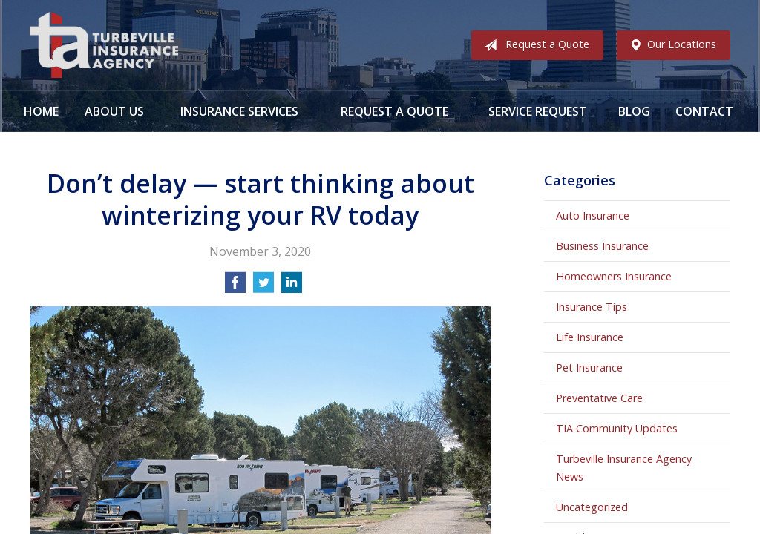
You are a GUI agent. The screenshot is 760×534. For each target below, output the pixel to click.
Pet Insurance (589, 367)
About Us (114, 111)
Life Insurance (589, 337)
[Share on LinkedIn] (291, 287)
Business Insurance (602, 246)
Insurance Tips (591, 307)
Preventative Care (599, 398)
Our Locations (669, 45)
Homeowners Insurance (614, 276)
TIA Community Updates (617, 428)
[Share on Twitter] (263, 287)
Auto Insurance (592, 215)
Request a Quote (533, 45)
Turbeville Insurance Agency (104, 45)
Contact (704, 111)
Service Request (537, 111)
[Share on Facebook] (235, 287)
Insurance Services (239, 111)
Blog (634, 111)
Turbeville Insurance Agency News (624, 468)
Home (41, 111)
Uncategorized (592, 507)
